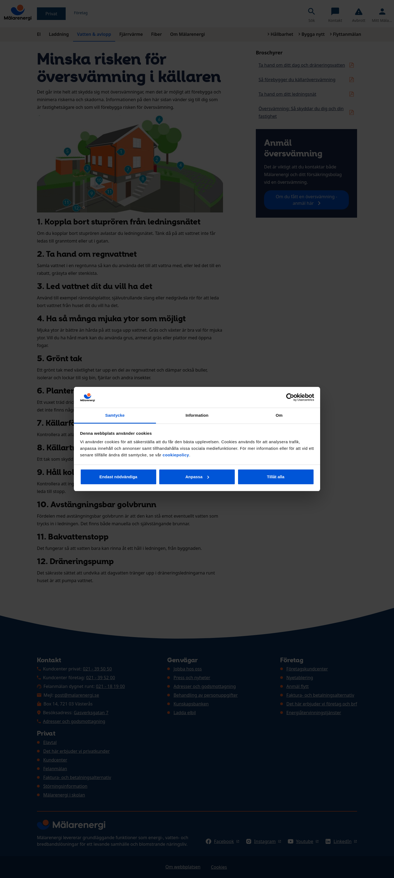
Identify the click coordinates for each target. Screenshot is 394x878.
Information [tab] (197, 415)
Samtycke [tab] (115, 415)
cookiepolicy (176, 455)
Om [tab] (279, 415)
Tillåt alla (276, 476)
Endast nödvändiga (118, 476)
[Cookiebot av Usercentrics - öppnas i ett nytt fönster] (290, 397)
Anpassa (197, 476)
